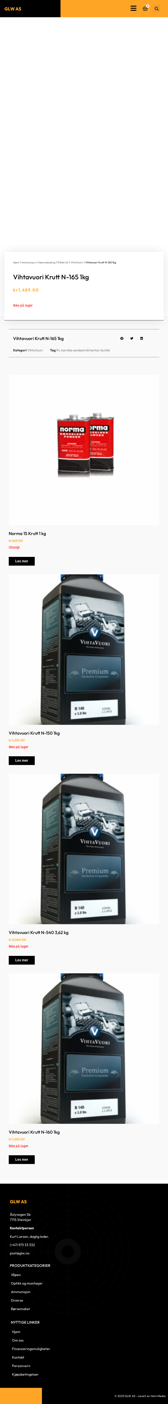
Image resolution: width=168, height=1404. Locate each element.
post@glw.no (19, 1253)
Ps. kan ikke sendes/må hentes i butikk (83, 350)
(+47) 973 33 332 (22, 1245)
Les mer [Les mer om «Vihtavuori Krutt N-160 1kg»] (21, 1159)
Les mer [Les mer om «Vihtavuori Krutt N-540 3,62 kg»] (21, 960)
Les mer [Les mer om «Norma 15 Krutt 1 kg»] (21, 561)
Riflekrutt (62, 262)
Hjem (16, 262)
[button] (156, 8)
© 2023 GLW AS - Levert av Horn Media (140, 1396)
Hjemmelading (46, 262)
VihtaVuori (77, 262)
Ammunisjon (28, 262)
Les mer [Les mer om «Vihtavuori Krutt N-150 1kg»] (21, 760)
